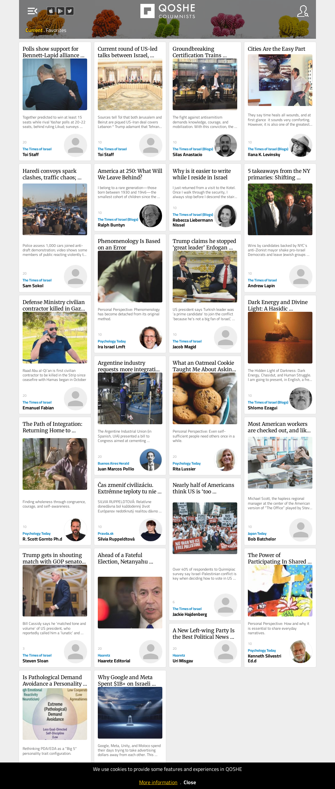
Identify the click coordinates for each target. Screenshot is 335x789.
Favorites (56, 30)
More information (158, 782)
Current (34, 30)
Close (190, 782)
